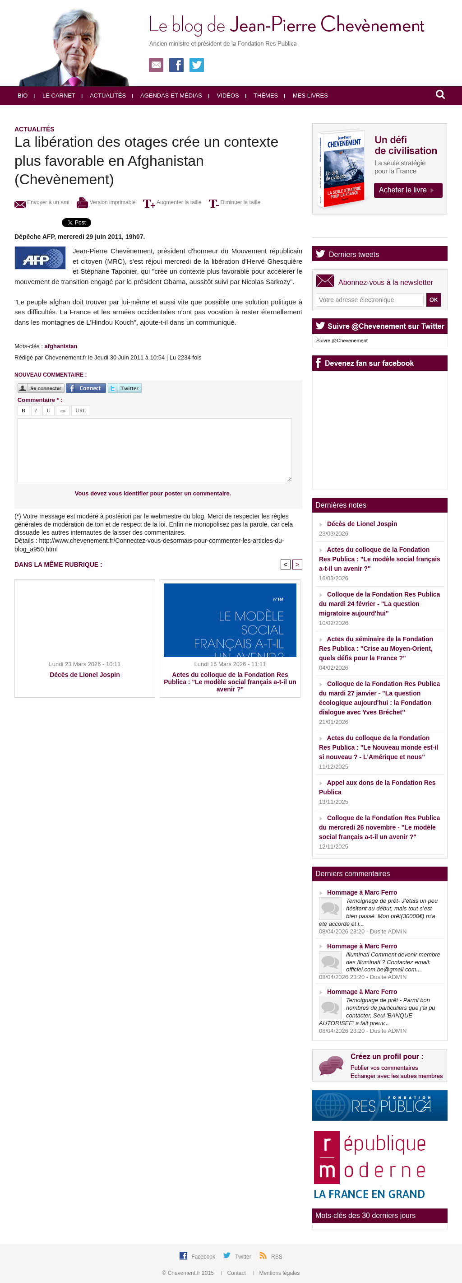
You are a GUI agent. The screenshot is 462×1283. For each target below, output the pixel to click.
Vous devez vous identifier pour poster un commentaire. (153, 493)
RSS (276, 1257)
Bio (23, 95)
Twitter (244, 1257)
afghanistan (60, 346)
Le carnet (54, 95)
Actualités (104, 95)
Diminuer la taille (234, 202)
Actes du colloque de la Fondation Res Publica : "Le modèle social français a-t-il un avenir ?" (230, 682)
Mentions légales (277, 1273)
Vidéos (223, 95)
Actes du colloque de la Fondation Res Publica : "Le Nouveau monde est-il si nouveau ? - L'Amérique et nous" (378, 747)
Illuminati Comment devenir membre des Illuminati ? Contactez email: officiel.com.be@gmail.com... (393, 962)
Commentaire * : (40, 400)
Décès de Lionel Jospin (85, 674)
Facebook (204, 1257)
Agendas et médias (167, 95)
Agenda (341, 229)
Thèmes (261, 95)
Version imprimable (106, 202)
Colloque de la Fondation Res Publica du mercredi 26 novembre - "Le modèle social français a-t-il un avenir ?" (379, 827)
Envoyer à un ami (41, 202)
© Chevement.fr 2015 (189, 1273)
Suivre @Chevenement (342, 340)
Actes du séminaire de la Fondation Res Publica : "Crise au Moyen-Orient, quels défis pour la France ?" (376, 648)
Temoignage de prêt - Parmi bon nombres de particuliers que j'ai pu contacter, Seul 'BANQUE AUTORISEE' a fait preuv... (377, 1011)
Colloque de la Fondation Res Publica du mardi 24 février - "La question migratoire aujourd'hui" (379, 604)
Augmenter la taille (172, 202)
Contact (234, 1273)
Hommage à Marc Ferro (362, 892)
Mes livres (306, 95)
